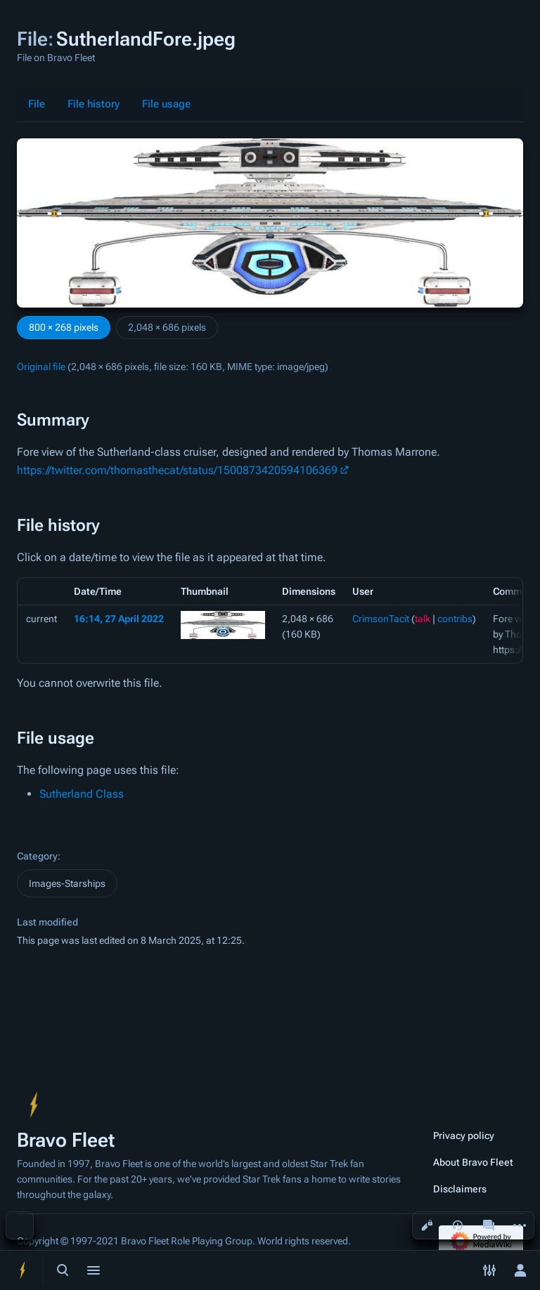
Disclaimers (460, 1188)
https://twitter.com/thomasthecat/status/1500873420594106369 (177, 470)
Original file (41, 366)
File (36, 104)
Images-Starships (67, 883)
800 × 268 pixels (63, 327)
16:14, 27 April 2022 (119, 618)
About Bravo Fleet (473, 1162)
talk (422, 618)
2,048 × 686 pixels (167, 327)
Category (37, 856)
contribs (454, 618)
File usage (166, 104)
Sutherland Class (81, 794)
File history (94, 104)
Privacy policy (463, 1135)
